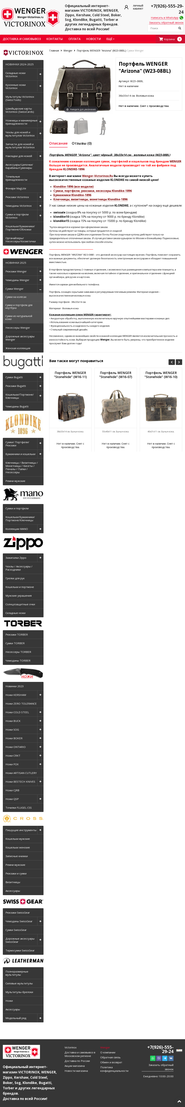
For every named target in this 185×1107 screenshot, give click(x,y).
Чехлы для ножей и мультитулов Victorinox (20, 133)
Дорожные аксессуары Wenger (19, 337)
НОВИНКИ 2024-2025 (19, 64)
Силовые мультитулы (19, 983)
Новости (93, 39)
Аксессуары (12, 891)
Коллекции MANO (16, 529)
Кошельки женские (17, 847)
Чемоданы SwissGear (19, 921)
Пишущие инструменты (20, 830)
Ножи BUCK (13, 721)
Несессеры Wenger (17, 327)
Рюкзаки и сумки (16, 873)
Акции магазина (75, 1066)
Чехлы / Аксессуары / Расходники (18, 568)
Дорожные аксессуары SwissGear (19, 940)
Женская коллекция (17, 348)
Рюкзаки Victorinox (17, 197)
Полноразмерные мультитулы (16, 973)
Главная (54, 50)
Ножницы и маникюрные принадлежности (21, 122)
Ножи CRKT (12, 755)
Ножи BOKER (13, 738)
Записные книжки (16, 856)
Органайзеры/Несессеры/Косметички (20, 239)
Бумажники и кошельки (20, 454)
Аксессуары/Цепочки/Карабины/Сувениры (19, 166)
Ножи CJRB (12, 790)
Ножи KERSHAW (15, 695)
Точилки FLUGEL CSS (18, 807)
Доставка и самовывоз (22, 39)
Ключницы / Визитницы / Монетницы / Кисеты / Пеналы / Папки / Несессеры (21, 467)
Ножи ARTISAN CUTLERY (21, 773)
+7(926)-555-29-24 (160, 1049)
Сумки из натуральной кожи (18, 317)
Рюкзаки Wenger (16, 271)
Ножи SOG (12, 729)
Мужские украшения (18, 595)
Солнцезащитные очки (20, 604)
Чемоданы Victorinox (18, 205)
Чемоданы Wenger (17, 280)
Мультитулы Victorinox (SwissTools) (19, 98)
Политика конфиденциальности (114, 1068)
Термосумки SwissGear (20, 950)
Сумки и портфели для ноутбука (18, 306)
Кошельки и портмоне (19, 587)
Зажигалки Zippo (15, 557)
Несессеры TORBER (18, 652)
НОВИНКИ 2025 (15, 262)
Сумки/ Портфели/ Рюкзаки (17, 443)
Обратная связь (110, 1057)
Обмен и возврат (111, 1062)
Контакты (55, 39)
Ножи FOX (12, 764)
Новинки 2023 (14, 686)
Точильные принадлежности (16, 178)
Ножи (9, 1000)
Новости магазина (76, 1070)
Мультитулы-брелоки (19, 992)
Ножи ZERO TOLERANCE (21, 703)
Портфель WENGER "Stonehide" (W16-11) (70, 375)
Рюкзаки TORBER (16, 634)
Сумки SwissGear (16, 930)
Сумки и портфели (17, 508)
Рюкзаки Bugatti (15, 386)
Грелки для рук (15, 578)
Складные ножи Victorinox (15, 74)
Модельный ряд (15, 1018)
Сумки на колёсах (15, 297)
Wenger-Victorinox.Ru (97, 176)
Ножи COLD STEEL (17, 712)
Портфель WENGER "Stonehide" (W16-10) (160, 375)
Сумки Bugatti (14, 377)
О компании (107, 1052)
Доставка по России (77, 1061)
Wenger (67, 50)
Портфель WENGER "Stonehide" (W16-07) (115, 375)
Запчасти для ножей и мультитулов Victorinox (20, 145)
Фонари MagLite (15, 188)
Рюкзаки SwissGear (17, 912)
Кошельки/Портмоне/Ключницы (19, 396)
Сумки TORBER (15, 643)
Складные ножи (15, 613)
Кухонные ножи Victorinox (15, 86)
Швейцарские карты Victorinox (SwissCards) (19, 110)
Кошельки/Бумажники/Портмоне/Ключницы (20, 518)
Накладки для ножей (18, 156)
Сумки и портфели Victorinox (17, 216)
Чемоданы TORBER (17, 660)
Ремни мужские (15, 481)
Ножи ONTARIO (15, 747)
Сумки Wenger (14, 288)
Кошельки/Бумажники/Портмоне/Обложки (20, 227)
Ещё (110, 39)
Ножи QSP (12, 799)
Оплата (74, 39)
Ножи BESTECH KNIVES (20, 781)
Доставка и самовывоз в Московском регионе (80, 1054)
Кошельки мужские (17, 838)
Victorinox (71, 1047)
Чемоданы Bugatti (16, 406)
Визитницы (12, 882)
